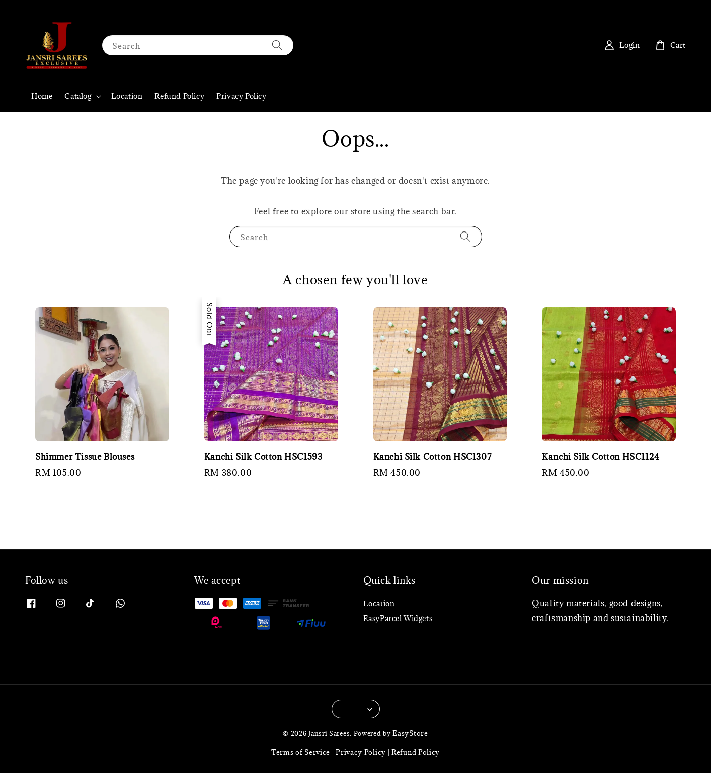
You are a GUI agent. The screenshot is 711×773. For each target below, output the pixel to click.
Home (41, 96)
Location (127, 96)
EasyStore (410, 733)
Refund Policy (179, 96)
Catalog (77, 96)
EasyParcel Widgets (398, 618)
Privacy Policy (241, 96)
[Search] (277, 45)
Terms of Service (300, 752)
